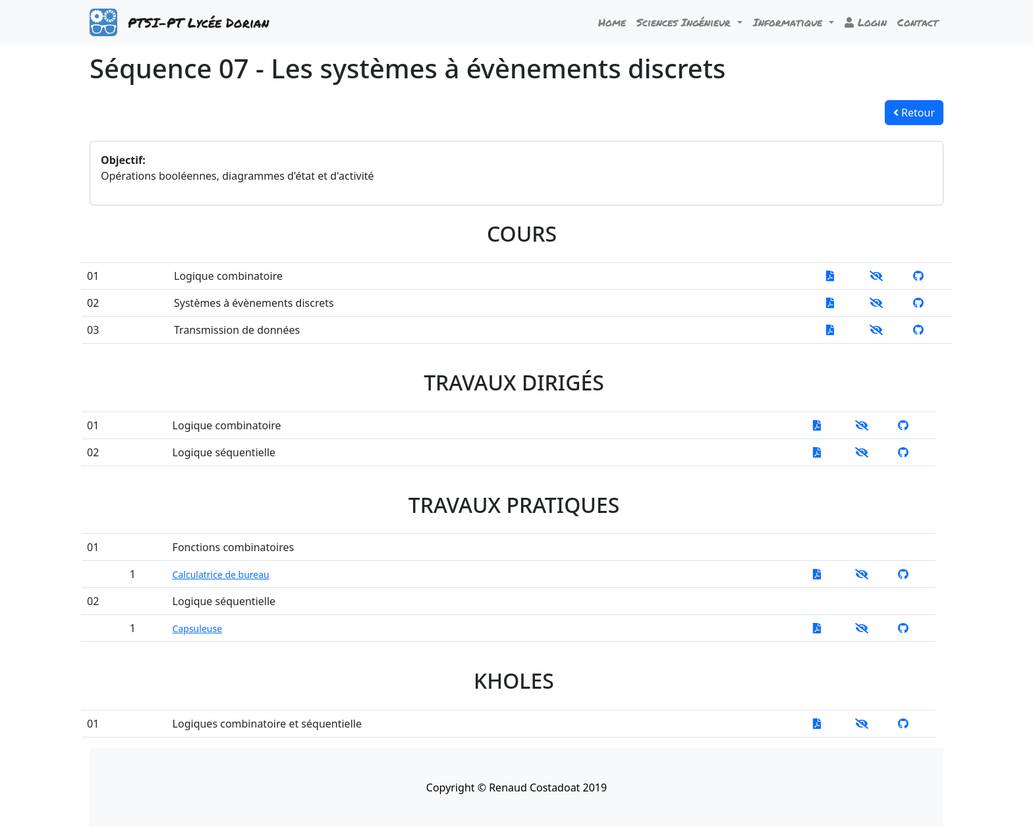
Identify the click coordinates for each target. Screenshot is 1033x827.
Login (866, 22)
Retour (914, 112)
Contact (917, 22)
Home (612, 22)
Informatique (789, 22)
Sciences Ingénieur (685, 22)
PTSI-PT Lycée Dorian (198, 22)
